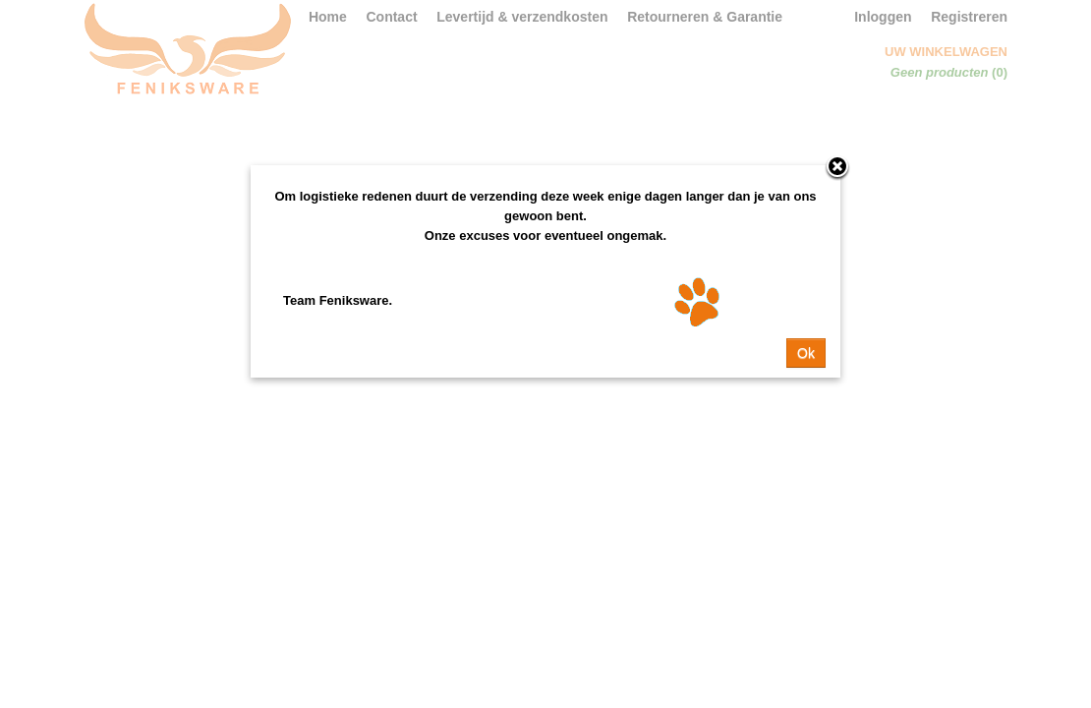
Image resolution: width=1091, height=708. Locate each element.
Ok (806, 353)
